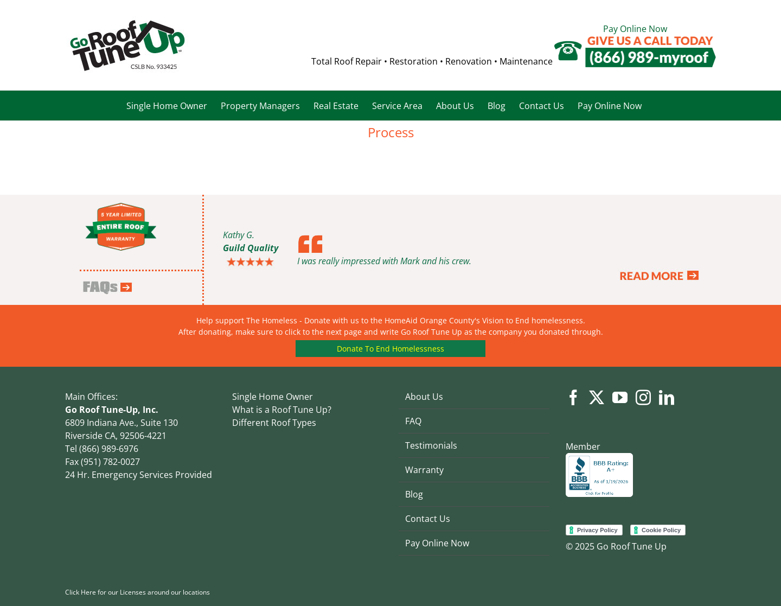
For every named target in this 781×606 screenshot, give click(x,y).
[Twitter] (596, 397)
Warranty (424, 470)
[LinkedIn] (666, 397)
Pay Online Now (635, 29)
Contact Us (427, 519)
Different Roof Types (274, 423)
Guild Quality (250, 248)
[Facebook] (573, 397)
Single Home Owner (272, 397)
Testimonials (431, 445)
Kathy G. (238, 235)
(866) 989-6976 (107, 449)
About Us (424, 397)
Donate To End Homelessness (390, 348)
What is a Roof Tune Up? (281, 410)
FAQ (413, 421)
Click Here (80, 592)
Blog (414, 494)
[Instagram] (643, 397)
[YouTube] (620, 397)
